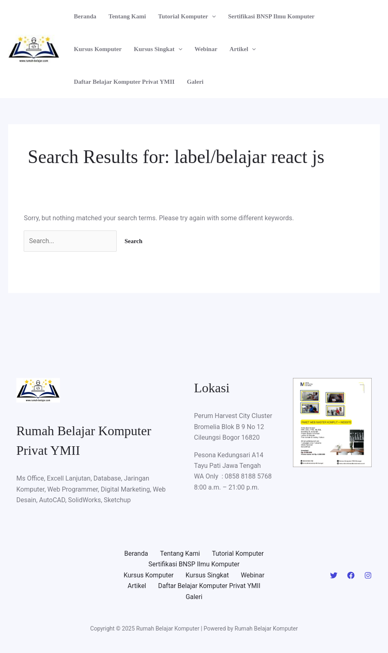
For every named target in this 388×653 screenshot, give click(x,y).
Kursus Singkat (158, 49)
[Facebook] (351, 575)
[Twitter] (333, 575)
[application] (212, 16)
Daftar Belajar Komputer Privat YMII (124, 81)
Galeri (195, 81)
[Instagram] (368, 575)
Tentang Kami (127, 16)
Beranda (85, 16)
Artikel (243, 49)
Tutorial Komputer (187, 16)
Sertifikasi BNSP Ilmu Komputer (271, 16)
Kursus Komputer (98, 49)
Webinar (206, 49)
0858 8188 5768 (248, 477)
